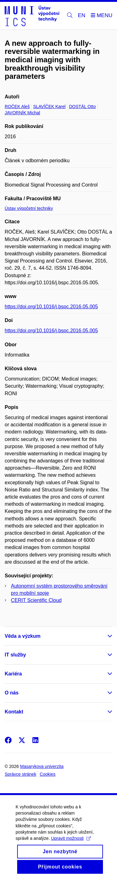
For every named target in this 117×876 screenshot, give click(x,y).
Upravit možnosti (71, 844)
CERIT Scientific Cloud (36, 600)
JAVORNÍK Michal (22, 112)
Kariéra (13, 673)
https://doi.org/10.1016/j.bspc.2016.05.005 (51, 306)
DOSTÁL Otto (82, 106)
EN (81, 15)
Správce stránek (20, 774)
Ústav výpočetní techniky (29, 208)
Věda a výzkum (23, 636)
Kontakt (14, 711)
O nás (11, 692)
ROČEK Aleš (17, 106)
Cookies (48, 774)
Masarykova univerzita (41, 766)
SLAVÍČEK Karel (49, 106)
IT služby (15, 654)
